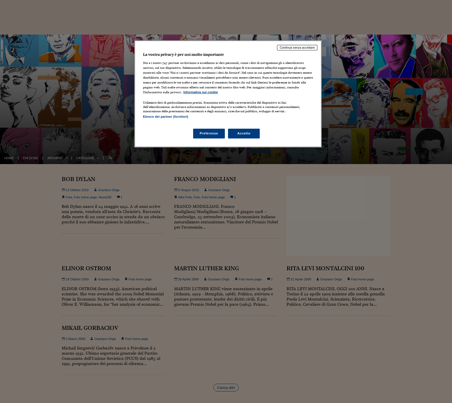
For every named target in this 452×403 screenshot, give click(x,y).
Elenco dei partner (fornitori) (165, 116)
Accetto (244, 133)
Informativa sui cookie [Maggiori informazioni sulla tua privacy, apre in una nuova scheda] (200, 92)
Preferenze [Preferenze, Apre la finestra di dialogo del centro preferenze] (209, 133)
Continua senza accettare (297, 47)
